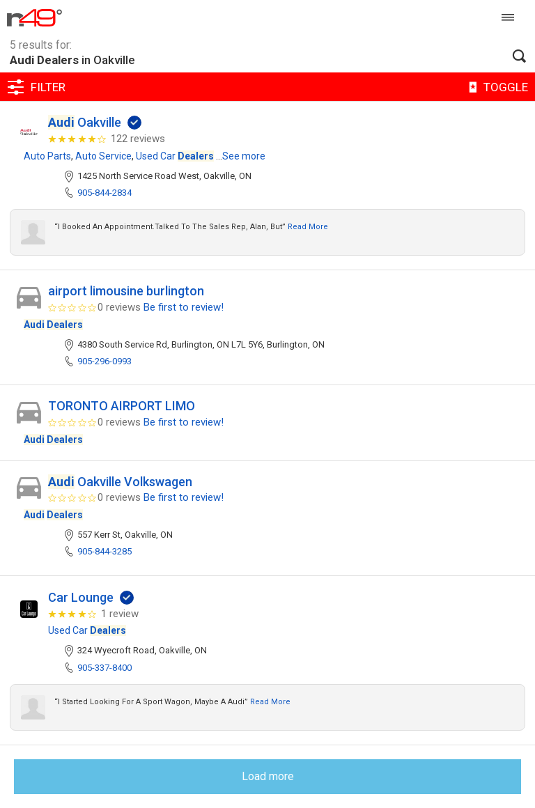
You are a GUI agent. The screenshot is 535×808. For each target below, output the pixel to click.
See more (243, 156)
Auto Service (103, 156)
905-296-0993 (104, 361)
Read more (308, 226)
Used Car (175, 156)
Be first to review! (184, 307)
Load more (268, 776)
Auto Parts (47, 156)
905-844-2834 (104, 192)
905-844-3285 (104, 551)
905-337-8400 (104, 667)
